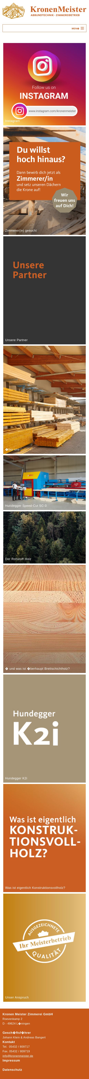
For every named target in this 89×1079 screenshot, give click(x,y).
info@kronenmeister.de (18, 1056)
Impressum (11, 1060)
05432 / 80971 (18, 1051)
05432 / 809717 (19, 1046)
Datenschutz (12, 1069)
